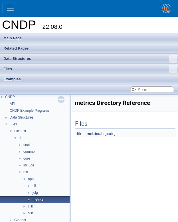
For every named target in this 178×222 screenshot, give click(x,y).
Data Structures (90, 59)
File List (20, 131)
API (12, 104)
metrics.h (95, 133)
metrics (38, 199)
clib (30, 206)
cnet (26, 145)
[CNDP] (165, 8)
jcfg (35, 193)
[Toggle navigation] (10, 8)
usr (25, 172)
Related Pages (16, 48)
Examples (12, 79)
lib (20, 138)
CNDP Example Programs (29, 111)
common (30, 152)
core (26, 158)
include (28, 165)
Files (90, 69)
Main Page (12, 38)
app (31, 179)
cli (34, 186)
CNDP (10, 97)
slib (30, 213)
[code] (110, 133)
